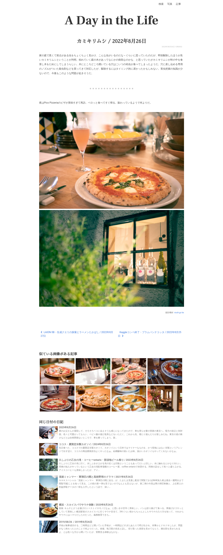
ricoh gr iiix (179, 312)
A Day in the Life (111, 20)
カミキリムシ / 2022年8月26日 (111, 41)
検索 (161, 3)
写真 (169, 3)
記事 (178, 3)
